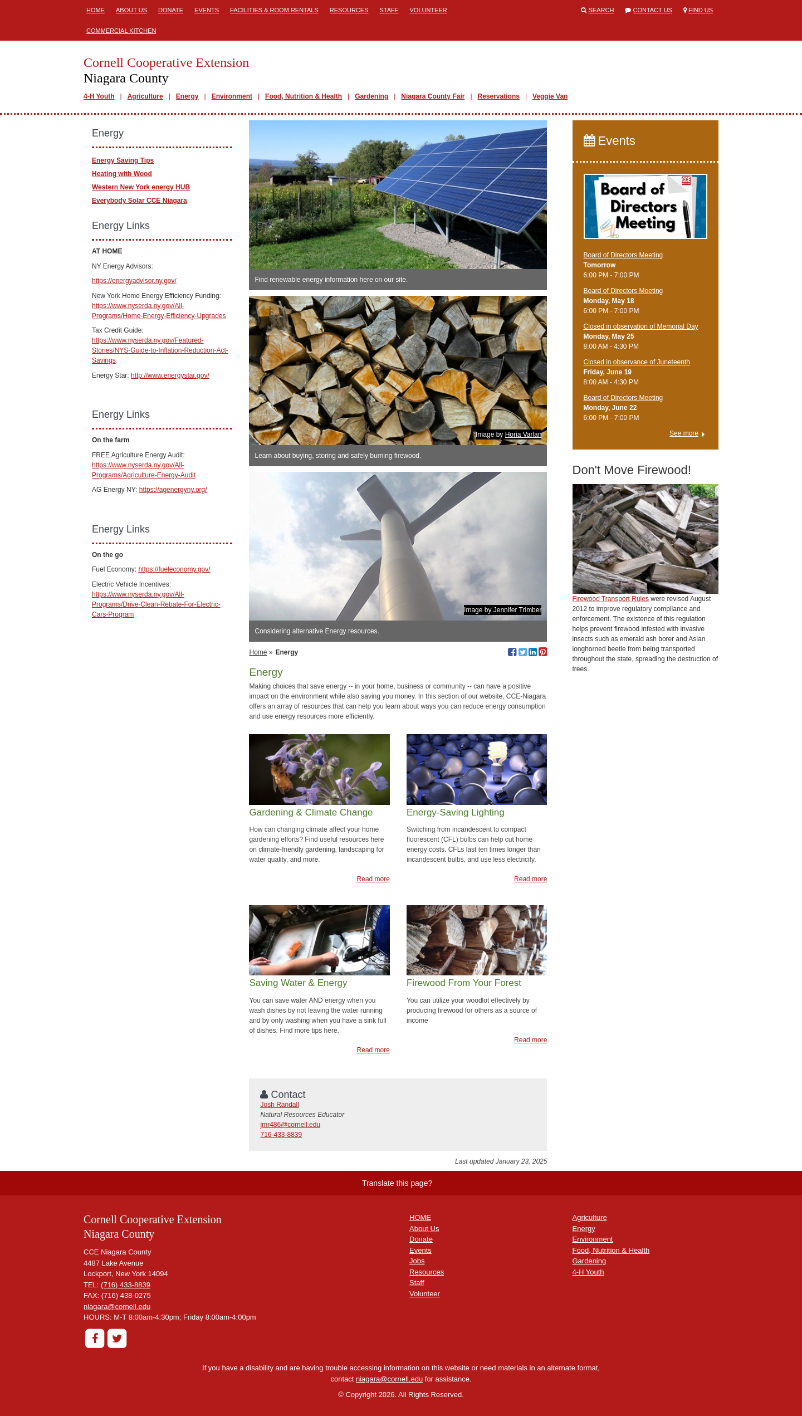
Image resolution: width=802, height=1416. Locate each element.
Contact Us (652, 10)
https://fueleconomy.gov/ (174, 569)
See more (683, 433)
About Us (131, 10)
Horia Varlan (523, 434)
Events (206, 10)
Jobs (416, 1261)
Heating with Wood (122, 174)
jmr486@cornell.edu (290, 1125)
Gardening (371, 96)
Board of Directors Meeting (623, 255)
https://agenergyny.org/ (173, 490)
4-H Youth (99, 96)
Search (601, 10)
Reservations (499, 96)
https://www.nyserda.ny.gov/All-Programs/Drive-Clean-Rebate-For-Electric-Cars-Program (156, 604)
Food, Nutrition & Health (303, 96)
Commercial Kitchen (121, 30)
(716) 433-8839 (125, 1285)
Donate (170, 10)
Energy (187, 96)
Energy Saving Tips (123, 160)
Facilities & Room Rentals (274, 10)
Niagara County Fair (432, 96)
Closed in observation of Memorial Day (641, 326)
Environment (232, 96)
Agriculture (145, 96)
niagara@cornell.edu (117, 1306)
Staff (388, 10)
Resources (349, 10)
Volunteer (428, 10)
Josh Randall (279, 1105)
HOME (420, 1217)
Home (95, 10)
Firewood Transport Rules (611, 599)
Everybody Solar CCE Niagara (139, 200)
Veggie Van (550, 96)
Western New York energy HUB (141, 187)
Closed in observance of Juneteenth (637, 362)
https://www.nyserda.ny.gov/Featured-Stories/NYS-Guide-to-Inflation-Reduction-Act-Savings (160, 350)
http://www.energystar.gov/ (170, 375)
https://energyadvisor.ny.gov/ (134, 281)
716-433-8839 (281, 1135)
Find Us (700, 10)
